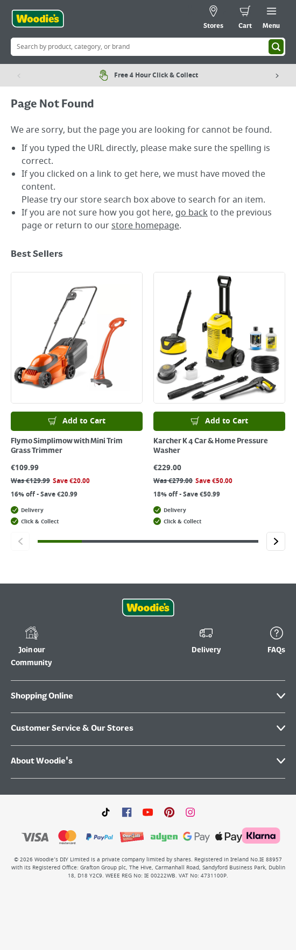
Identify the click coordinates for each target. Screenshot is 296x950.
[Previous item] (19, 75)
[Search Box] (148, 47)
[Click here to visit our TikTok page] (106, 811)
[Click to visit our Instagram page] (190, 811)
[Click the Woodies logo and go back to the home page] (38, 18)
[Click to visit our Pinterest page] (169, 811)
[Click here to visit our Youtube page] (148, 811)
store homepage (145, 225)
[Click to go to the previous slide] (20, 541)
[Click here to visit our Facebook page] (127, 811)
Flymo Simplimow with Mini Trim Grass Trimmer (67, 446)
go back (191, 212)
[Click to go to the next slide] (275, 541)
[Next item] (277, 75)
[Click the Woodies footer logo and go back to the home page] (148, 607)
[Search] (276, 47)
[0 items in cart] (245, 19)
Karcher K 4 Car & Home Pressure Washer (210, 446)
